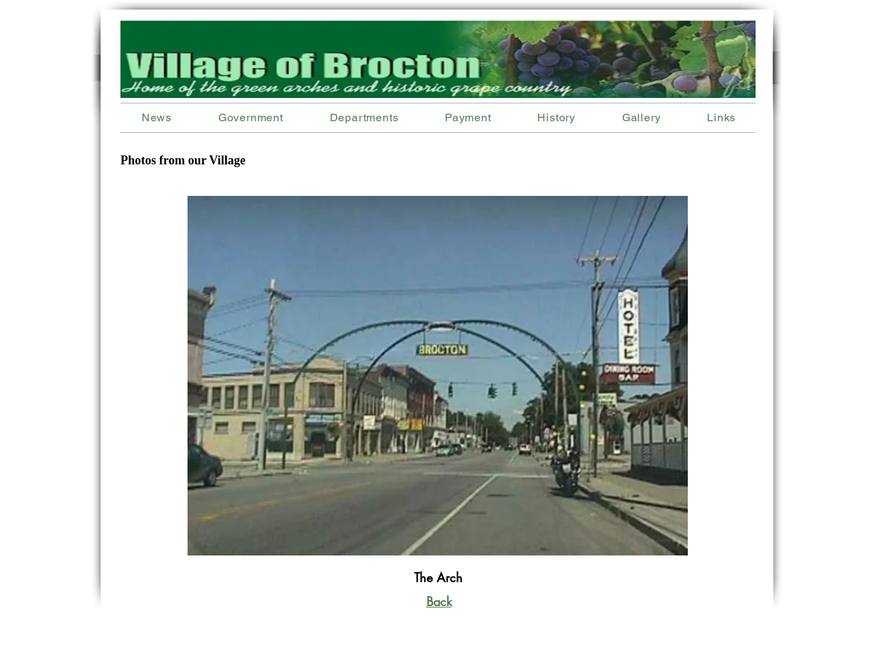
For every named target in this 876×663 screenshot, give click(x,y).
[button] (364, 117)
